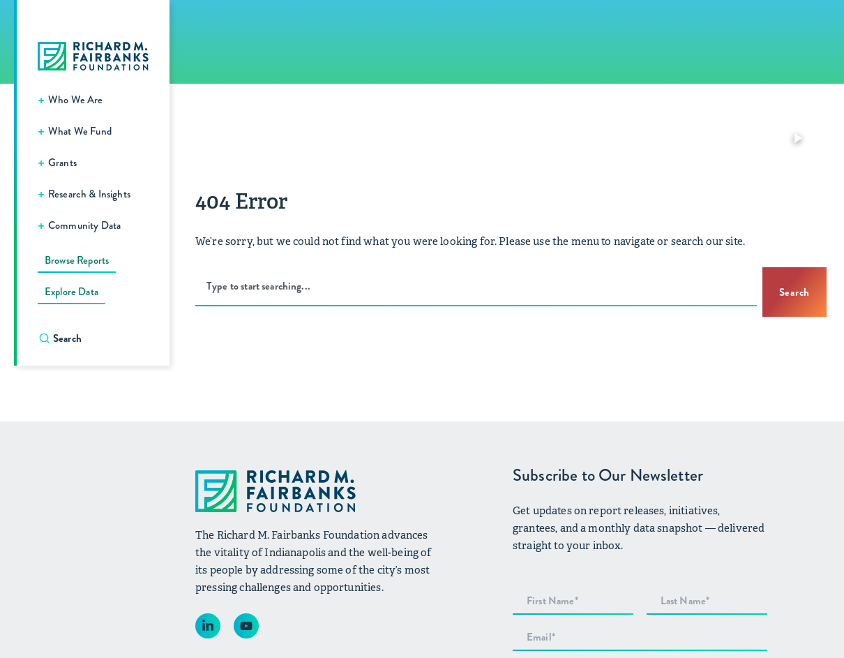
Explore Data (71, 291)
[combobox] (476, 286)
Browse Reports (77, 260)
